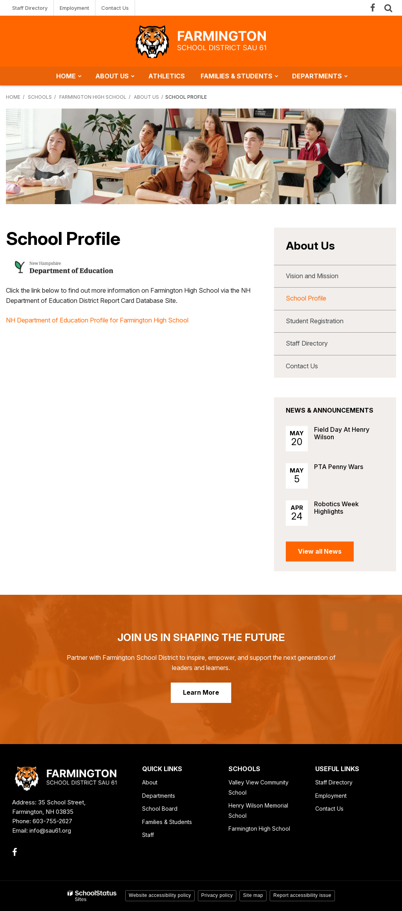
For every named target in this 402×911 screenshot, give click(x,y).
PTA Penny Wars (338, 467)
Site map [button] (253, 895)
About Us (146, 97)
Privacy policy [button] (217, 895)
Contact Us (302, 366)
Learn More (201, 692)
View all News (320, 551)
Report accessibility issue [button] (302, 895)
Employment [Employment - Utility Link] (74, 8)
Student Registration (315, 321)
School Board (159, 808)
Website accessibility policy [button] (160, 895)
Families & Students (167, 822)
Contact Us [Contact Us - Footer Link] (329, 808)
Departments (158, 795)
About (149, 782)
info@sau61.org (50, 830)
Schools (40, 97)
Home (13, 97)
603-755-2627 (52, 821)
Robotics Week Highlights (336, 507)
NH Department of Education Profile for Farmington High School (97, 320)
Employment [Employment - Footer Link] (331, 795)
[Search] (388, 8)
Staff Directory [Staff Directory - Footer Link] (334, 782)
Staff (148, 834)
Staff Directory (307, 343)
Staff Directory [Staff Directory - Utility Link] (30, 8)
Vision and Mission (312, 276)
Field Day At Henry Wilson (341, 433)
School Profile (306, 298)
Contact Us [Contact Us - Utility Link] (115, 8)
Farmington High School (92, 97)
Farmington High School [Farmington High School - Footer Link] (259, 828)
